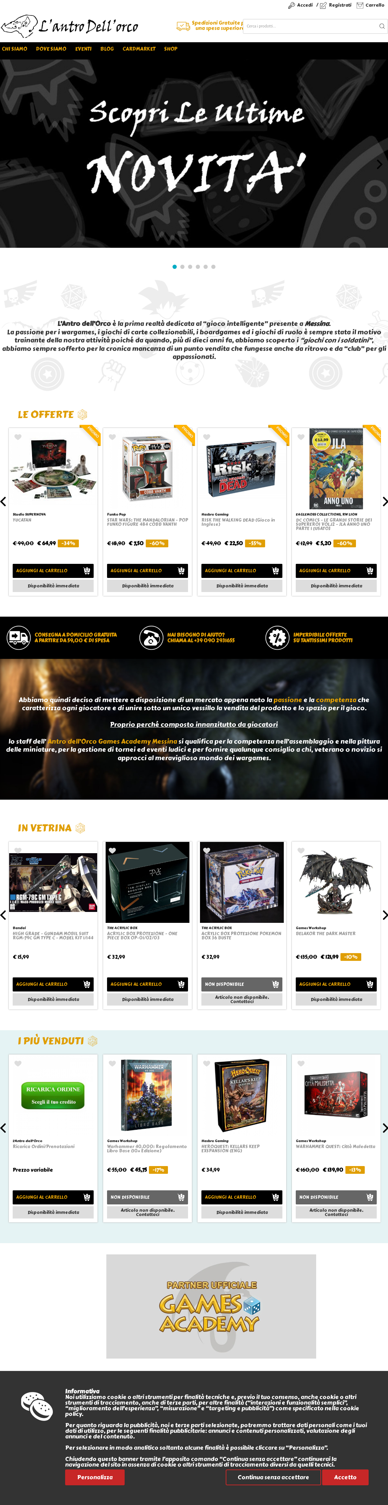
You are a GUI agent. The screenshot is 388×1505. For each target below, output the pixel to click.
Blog (107, 49)
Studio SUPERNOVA (29, 514)
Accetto (345, 1477)
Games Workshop (311, 928)
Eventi (83, 49)
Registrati (340, 5)
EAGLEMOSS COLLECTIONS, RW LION (326, 514)
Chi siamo (14, 49)
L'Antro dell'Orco (27, 1141)
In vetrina (52, 828)
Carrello (374, 5)
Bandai (19, 928)
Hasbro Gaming (215, 514)
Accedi (305, 5)
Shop (170, 49)
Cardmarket (139, 49)
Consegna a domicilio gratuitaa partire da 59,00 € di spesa (76, 637)
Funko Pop (116, 514)
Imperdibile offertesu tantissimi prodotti (322, 637)
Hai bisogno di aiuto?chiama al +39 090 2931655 (200, 637)
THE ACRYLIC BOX (122, 928)
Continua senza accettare (273, 1477)
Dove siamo (51, 49)
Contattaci (242, 1002)
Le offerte (53, 414)
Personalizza (95, 1477)
